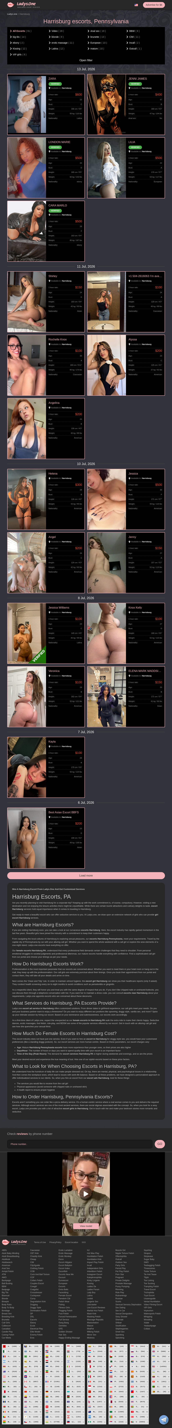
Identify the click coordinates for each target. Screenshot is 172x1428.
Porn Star (119, 1274)
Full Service (64, 1320)
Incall (89, 1265)
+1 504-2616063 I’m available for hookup (145, 276)
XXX (84, 1242)
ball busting (7, 1283)
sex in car (120, 1310)
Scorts (118, 1301)
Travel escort (150, 1289)
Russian (119, 1298)
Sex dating (120, 1307)
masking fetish (94, 1316)
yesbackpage (150, 1326)
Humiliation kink (94, 1259)
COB (32, 1271)
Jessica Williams (59, 607)
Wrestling (148, 1320)
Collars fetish (36, 1280)
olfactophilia (120, 1256)
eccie (32, 1326)
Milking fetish (93, 1332)
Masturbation (93, 1323)
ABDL (4, 1250)
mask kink (91, 1313)
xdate (146, 1323)
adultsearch (7, 1262)
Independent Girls (95, 1268)
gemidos (63, 1326)
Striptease (148, 1256)
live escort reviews (96, 1307)
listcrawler (92, 1304)
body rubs (7, 1304)
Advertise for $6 (154, 5)
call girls (6, 1323)
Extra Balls (63, 1289)
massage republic (95, 1320)
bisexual (5, 1295)
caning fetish (8, 1335)
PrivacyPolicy (55, 1242)
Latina (90, 1295)
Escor (61, 1259)
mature (90, 1326)
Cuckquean (35, 1295)
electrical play (36, 1329)
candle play (7, 1332)
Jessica (133, 473)
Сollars (147, 1329)
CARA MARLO (58, 205)
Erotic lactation (66, 1250)
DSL (32, 1316)
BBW (4, 1286)
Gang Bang (64, 1323)
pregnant (119, 1277)
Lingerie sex (92, 1301)
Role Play (119, 1292)
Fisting (61, 1304)
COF (32, 1277)
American (6, 1265)
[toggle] (163, 1419)
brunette (5, 1320)
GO (159, 1144)
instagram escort (94, 1274)
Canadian (6, 1329)
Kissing (90, 1283)
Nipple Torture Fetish (124, 1253)
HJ (88, 1250)
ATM (4, 1274)
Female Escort (65, 1295)
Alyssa (132, 339)
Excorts (62, 1286)
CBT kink (34, 1253)
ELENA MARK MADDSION (145, 671)
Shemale (119, 1320)
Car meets (6, 1338)
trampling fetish (151, 1286)
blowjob (5, 1301)
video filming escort (153, 1304)
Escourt (62, 1277)
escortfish (63, 1271)
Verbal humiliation (152, 1301)
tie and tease (150, 1274)
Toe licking (149, 1280)
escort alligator (65, 1262)
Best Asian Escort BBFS (64, 812)
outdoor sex (121, 1262)
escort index (64, 1268)
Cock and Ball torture (40, 1274)
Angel (52, 537)
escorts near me (66, 1274)
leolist (90, 1298)
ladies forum (93, 1289)
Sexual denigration (123, 1313)
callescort (6, 1326)
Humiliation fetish (95, 1256)
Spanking (119, 1335)
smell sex (119, 1332)
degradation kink (38, 1301)
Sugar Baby (149, 1259)
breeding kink (8, 1316)
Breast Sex (7, 1313)
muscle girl (120, 1250)
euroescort (63, 1280)
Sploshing (119, 1338)
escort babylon (65, 1265)
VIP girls (148, 1307)
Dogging (34, 1304)
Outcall (118, 1259)
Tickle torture (150, 1271)
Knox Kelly (135, 607)
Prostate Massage (123, 1283)
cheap (33, 1259)
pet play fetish (122, 1271)
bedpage (6, 1289)
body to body (8, 1307)
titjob (146, 1277)
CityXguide (35, 1265)
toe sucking (149, 1283)
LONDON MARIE (59, 142)
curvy (32, 1298)
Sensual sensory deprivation (128, 1304)
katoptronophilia (94, 1277)
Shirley (53, 276)
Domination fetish (38, 1310)
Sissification (120, 1326)
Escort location (71, 1242)
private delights (122, 1280)
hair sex (62, 1335)
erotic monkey (65, 1256)
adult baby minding (10, 1253)
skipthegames (121, 1329)
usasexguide (149, 1298)
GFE (61, 1329)
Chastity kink (36, 1256)
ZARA (52, 78)
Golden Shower (66, 1332)
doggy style (35, 1307)
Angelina (54, 402)
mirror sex (91, 1335)
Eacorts (33, 1320)
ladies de (91, 1286)
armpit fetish (8, 1271)
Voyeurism (148, 1310)
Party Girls (120, 1265)
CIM (32, 1262)
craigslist (34, 1289)
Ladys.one (12, 14)
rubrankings (121, 1295)
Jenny (132, 537)
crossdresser (36, 1292)
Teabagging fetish (152, 1265)
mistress (91, 1338)
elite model (35, 1332)
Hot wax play (93, 1253)
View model (86, 1226)
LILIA (131, 142)
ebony (33, 1323)
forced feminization (68, 1316)
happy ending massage (69, 1338)
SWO (146, 1262)
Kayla (52, 741)
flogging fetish (65, 1310)
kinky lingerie (93, 1280)
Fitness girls (64, 1307)
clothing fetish (37, 1268)
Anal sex (6, 1268)
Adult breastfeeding (10, 1256)
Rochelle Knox (58, 339)
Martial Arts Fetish (95, 1310)
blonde (5, 1298)
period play (120, 1268)
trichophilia (149, 1292)
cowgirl (33, 1286)
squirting (148, 1250)
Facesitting (63, 1292)
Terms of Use (40, 1242)
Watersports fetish (152, 1313)
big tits (5, 1292)
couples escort (37, 1283)
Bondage (6, 1310)
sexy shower (121, 1316)
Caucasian (35, 1250)
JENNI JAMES (137, 78)
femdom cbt (64, 1298)
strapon (147, 1253)
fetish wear (64, 1301)
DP (31, 1313)
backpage (6, 1280)
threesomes (149, 1268)
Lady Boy (91, 1292)
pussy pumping (122, 1286)
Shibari (118, 1323)
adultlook (6, 1259)
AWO (4, 1277)
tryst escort (149, 1295)
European (63, 1283)
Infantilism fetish (94, 1271)
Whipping (148, 1316)
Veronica (54, 671)
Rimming (119, 1289)
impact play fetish (95, 1262)
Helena (53, 473)
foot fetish (64, 1313)
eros (32, 1338)
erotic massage (66, 1253)
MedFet (90, 1329)
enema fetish (36, 1335)
